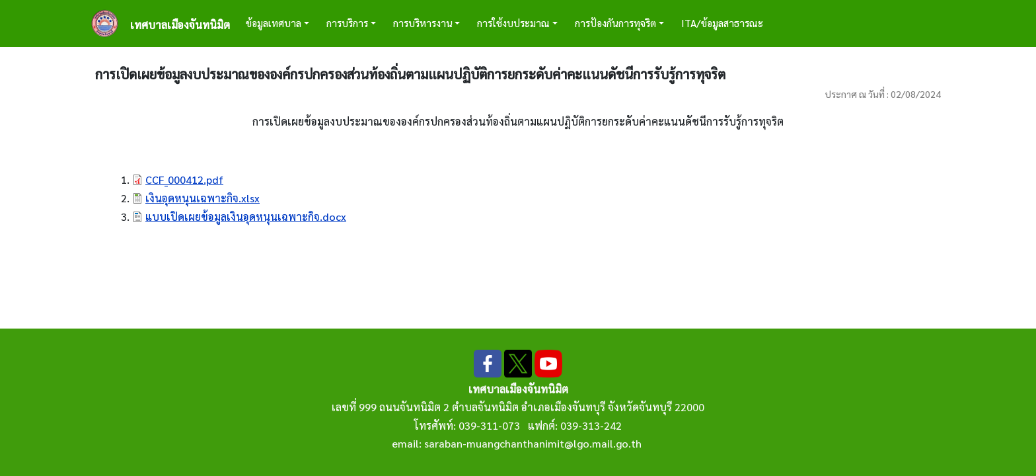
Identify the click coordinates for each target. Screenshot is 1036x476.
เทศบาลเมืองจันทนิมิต (180, 25)
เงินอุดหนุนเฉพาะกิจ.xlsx (202, 198)
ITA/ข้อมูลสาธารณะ (722, 23)
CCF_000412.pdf (184, 179)
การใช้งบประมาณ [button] (513, 23)
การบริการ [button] (347, 23)
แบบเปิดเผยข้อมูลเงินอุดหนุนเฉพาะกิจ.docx (245, 216)
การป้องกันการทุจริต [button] (615, 23)
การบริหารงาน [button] (423, 23)
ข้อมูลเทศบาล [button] (273, 23)
